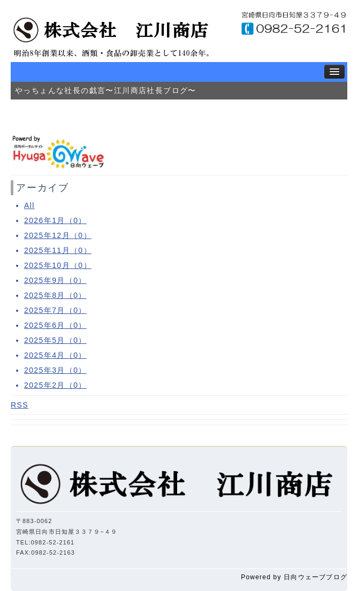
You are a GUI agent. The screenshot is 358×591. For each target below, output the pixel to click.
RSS (19, 405)
